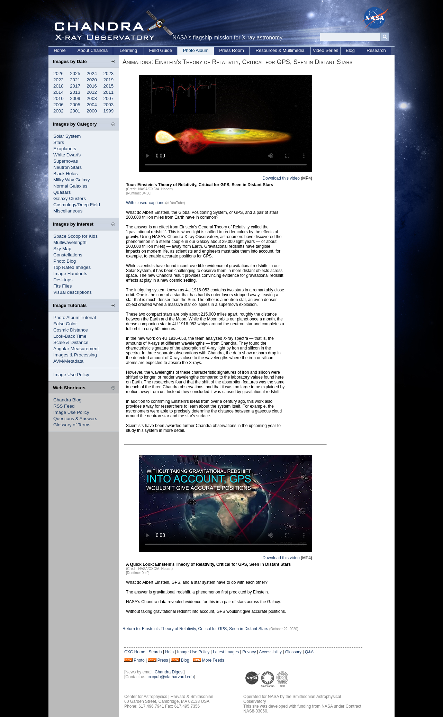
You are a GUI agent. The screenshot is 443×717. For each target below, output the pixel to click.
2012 (92, 92)
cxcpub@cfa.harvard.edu (170, 676)
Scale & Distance (71, 342)
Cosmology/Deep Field (76, 204)
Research (376, 50)
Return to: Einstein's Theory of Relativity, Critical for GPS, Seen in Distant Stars (196, 628)
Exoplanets (64, 148)
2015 (108, 86)
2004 (92, 104)
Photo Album (196, 50)
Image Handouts (70, 273)
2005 (75, 104)
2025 (75, 73)
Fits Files (62, 286)
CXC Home (134, 652)
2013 (75, 92)
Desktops (63, 279)
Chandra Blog (67, 399)
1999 (108, 111)
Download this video (281, 178)
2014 (58, 92)
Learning (128, 50)
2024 (92, 73)
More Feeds (213, 660)
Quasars (62, 192)
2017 (75, 86)
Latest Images (226, 652)
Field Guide (160, 50)
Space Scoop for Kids (75, 236)
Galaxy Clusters (69, 198)
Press (162, 660)
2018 (58, 86)
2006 (58, 104)
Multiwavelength (70, 242)
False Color (65, 323)
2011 (108, 92)
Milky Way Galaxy (71, 179)
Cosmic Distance (70, 330)
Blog (350, 50)
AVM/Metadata (68, 361)
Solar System (67, 136)
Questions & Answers (75, 418)
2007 (108, 98)
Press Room (231, 50)
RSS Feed (64, 406)
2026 (58, 73)
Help (169, 652)
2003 (108, 104)
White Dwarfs (67, 154)
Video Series (325, 50)
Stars (58, 142)
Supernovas (65, 161)
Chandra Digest (169, 672)
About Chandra (93, 50)
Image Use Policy (71, 374)
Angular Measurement (76, 348)
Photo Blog (64, 261)
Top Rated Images (72, 267)
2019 (108, 79)
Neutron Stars (67, 167)
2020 (92, 79)
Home (60, 50)
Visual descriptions (72, 292)
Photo (139, 660)
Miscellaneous (67, 211)
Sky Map (62, 248)
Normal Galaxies (70, 186)
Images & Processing (75, 354)
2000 (92, 111)
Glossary (293, 652)
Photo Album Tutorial (74, 317)
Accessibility (270, 652)
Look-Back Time (70, 336)
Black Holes (65, 173)
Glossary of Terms (71, 424)
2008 (92, 98)
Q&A (309, 652)
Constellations (67, 254)
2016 (92, 86)
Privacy (249, 652)
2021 (75, 79)
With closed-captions (145, 202)
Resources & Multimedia (280, 50)
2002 (58, 111)
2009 (75, 98)
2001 (75, 111)
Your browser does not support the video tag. (225, 123)
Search (155, 652)
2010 (58, 98)
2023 (108, 73)
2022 (58, 79)
